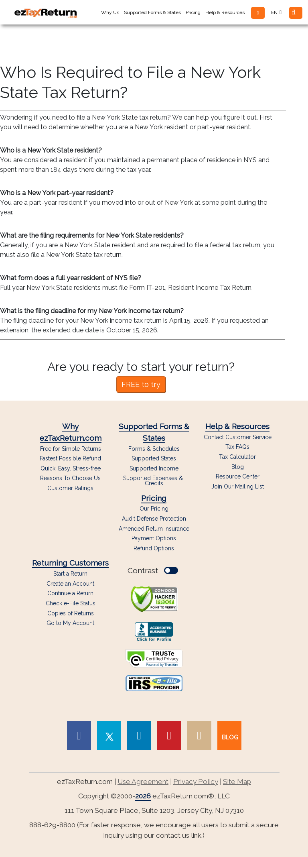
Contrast (153, 570)
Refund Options (154, 548)
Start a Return (70, 573)
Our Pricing (154, 508)
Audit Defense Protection (154, 518)
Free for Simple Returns (70, 449)
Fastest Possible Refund (70, 458)
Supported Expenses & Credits (153, 481)
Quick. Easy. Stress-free (71, 468)
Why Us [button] (110, 12)
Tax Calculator (237, 457)
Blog (237, 467)
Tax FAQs (237, 447)
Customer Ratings (70, 488)
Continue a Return (70, 593)
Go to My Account (70, 623)
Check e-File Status (70, 603)
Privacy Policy (195, 782)
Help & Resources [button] (225, 12)
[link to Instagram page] (199, 735)
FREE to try (141, 384)
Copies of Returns (70, 613)
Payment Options (154, 538)
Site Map (237, 782)
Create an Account (70, 583)
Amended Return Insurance (154, 528)
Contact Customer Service (238, 437)
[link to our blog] (229, 735)
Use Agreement (143, 782)
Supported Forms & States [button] (152, 12)
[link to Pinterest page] (169, 735)
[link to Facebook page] (79, 735)
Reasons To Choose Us (70, 478)
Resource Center (237, 476)
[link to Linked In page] (139, 735)
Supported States (154, 458)
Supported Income (154, 468)
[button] (258, 13)
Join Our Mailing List (237, 486)
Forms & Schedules (154, 449)
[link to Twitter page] (109, 735)
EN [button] (276, 12)
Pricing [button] (193, 12)
